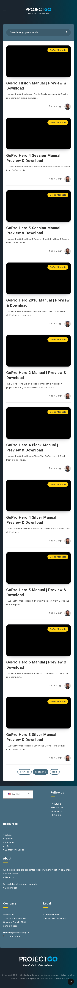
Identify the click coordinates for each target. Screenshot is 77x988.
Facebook (57, 807)
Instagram (57, 811)
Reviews (9, 838)
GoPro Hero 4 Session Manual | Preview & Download (34, 158)
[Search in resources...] (38, 32)
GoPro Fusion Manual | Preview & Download (36, 85)
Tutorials (9, 842)
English (14, 794)
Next (54, 772)
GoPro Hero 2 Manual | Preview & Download (36, 375)
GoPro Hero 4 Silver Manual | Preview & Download (32, 520)
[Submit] (67, 32)
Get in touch (11, 887)
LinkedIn (56, 814)
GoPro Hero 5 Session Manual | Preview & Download (34, 230)
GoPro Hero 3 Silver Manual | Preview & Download (32, 737)
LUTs (7, 846)
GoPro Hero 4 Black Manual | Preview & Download (32, 447)
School (8, 834)
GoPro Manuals (58, 50)
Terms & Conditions (55, 918)
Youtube (56, 803)
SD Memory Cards (14, 849)
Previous (24, 772)
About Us (9, 877)
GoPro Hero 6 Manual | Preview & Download (36, 664)
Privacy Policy (52, 914)
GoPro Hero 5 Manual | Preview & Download (36, 592)
